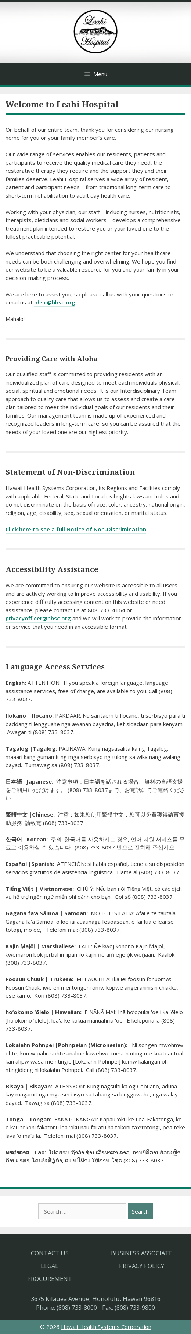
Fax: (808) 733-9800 (128, 1307)
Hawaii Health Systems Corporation (106, 1326)
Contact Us (50, 1253)
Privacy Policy (141, 1266)
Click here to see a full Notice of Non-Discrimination (76, 529)
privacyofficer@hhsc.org (38, 618)
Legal (49, 1266)
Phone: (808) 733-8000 (66, 1307)
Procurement (49, 1278)
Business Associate (141, 1253)
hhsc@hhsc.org (54, 302)
